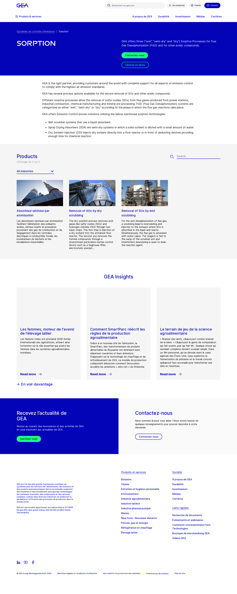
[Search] (173, 157)
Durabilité (162, 16)
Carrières (215, 16)
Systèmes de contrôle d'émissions (36, 31)
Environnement (130, 493)
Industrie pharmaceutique (136, 508)
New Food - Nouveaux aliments (139, 518)
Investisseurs (181, 16)
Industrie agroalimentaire (135, 498)
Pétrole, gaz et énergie (134, 522)
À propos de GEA (141, 16)
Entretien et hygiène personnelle (140, 489)
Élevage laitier (129, 532)
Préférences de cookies (157, 573)
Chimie (125, 484)
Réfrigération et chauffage (136, 527)
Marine (125, 513)
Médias (199, 16)
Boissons (126, 479)
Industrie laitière (130, 503)
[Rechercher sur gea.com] (135, 5)
